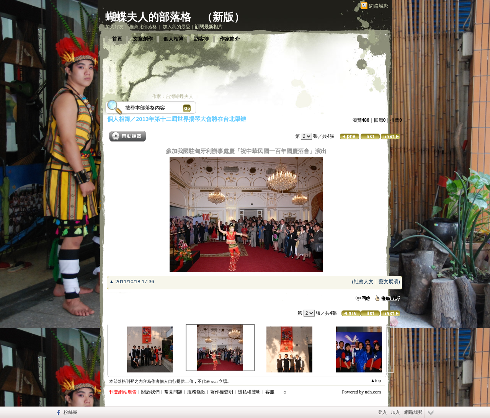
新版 (223, 17)
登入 (382, 412)
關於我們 (150, 392)
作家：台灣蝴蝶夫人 (172, 96)
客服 (269, 392)
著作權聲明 (221, 392)
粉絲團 (70, 412)
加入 (395, 412)
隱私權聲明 (249, 392)
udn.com (373, 392)
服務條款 (196, 392)
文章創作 (143, 39)
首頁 (117, 39)
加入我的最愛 (176, 26)
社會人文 (364, 281)
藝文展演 (389, 281)
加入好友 (114, 26)
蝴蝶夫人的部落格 (148, 17)
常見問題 (173, 392)
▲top (376, 380)
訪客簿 (201, 39)
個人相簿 (173, 39)
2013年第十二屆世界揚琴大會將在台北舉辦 (191, 119)
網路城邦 (379, 6)
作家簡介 (230, 39)
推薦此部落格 (143, 26)
